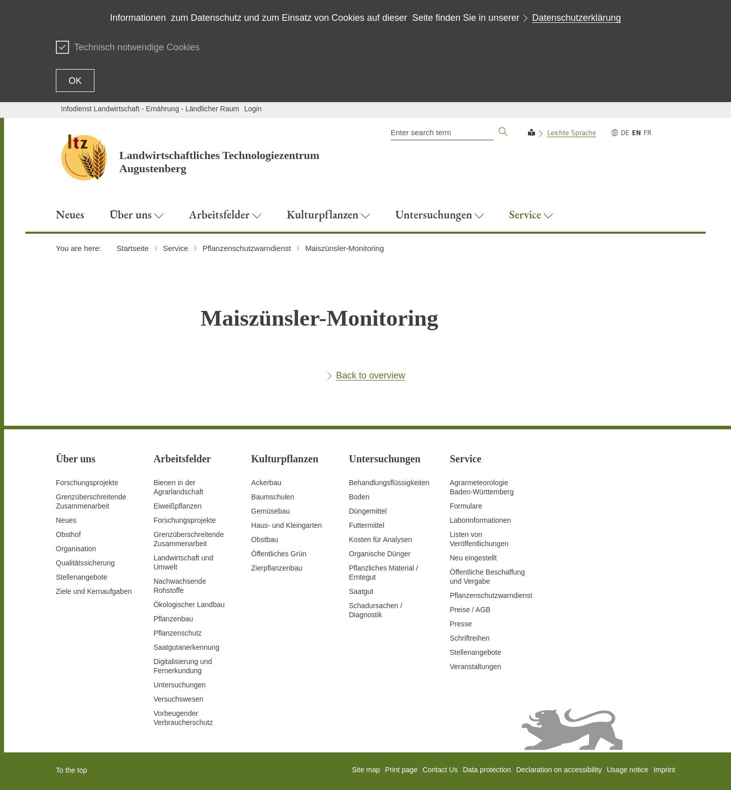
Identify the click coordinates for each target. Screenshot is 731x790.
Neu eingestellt (473, 558)
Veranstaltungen (475, 666)
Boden (359, 497)
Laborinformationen (480, 520)
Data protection (487, 770)
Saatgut (361, 591)
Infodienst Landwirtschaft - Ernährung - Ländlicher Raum (150, 109)
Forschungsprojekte (87, 483)
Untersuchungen (179, 685)
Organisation (76, 549)
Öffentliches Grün (279, 554)
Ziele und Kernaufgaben (93, 591)
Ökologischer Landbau (188, 605)
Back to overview (370, 375)
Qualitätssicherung (85, 563)
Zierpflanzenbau (276, 568)
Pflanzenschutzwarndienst (491, 595)
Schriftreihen (470, 638)
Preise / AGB (470, 610)
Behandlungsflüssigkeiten (389, 483)
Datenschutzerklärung (576, 18)
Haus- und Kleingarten (286, 525)
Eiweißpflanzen (177, 506)
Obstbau (264, 539)
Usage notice (627, 770)
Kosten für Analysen (380, 539)
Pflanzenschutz (177, 633)
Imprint (664, 770)
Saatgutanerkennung (186, 647)
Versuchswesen (178, 699)
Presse (461, 624)
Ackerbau (266, 483)
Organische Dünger (379, 554)
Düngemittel (368, 511)
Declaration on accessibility (559, 770)
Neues (66, 520)
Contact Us (439, 770)
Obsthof (68, 534)
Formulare (466, 506)
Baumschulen (272, 497)
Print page (401, 770)
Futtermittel (366, 525)
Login (252, 109)
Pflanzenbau (173, 619)
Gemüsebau (270, 511)
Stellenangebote (81, 577)
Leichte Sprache (571, 132)
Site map (366, 770)
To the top (71, 770)
